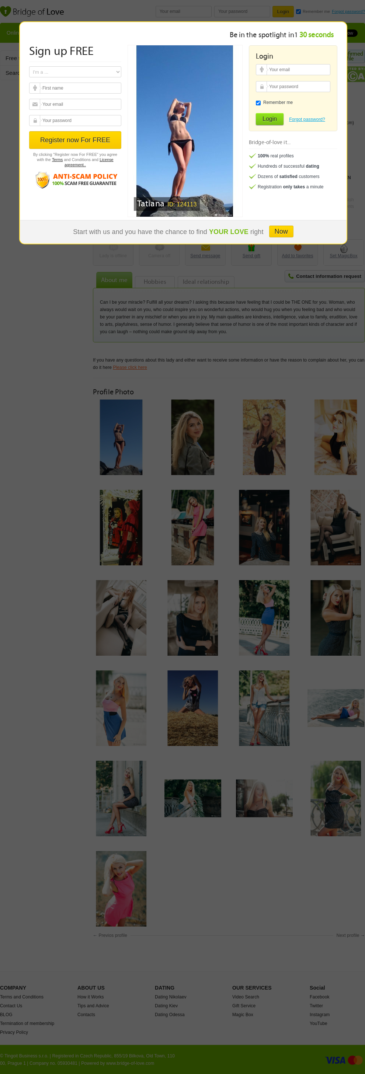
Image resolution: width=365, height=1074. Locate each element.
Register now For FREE (75, 140)
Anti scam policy (75, 180)
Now (281, 231)
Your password (35, 120)
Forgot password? (307, 119)
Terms (57, 159)
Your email (35, 88)
